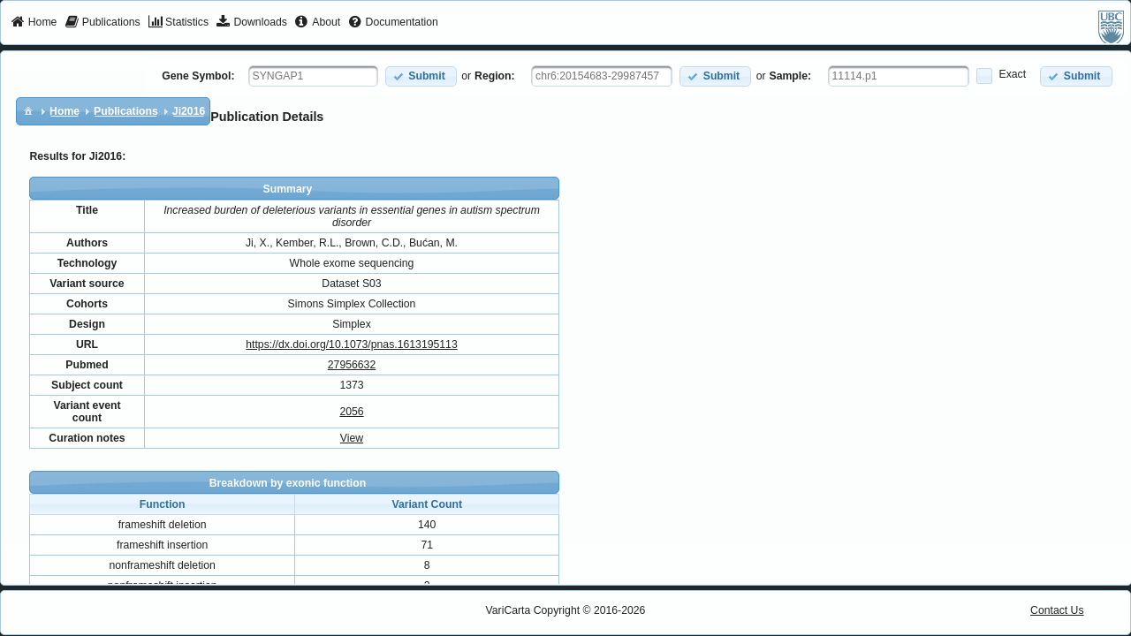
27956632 (352, 365)
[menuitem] (34, 23)
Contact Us (1057, 610)
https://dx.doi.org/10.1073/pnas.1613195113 (351, 344)
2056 (351, 411)
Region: (494, 76)
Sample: (791, 76)
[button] (421, 76)
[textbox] (313, 76)
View (351, 438)
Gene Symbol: (198, 76)
